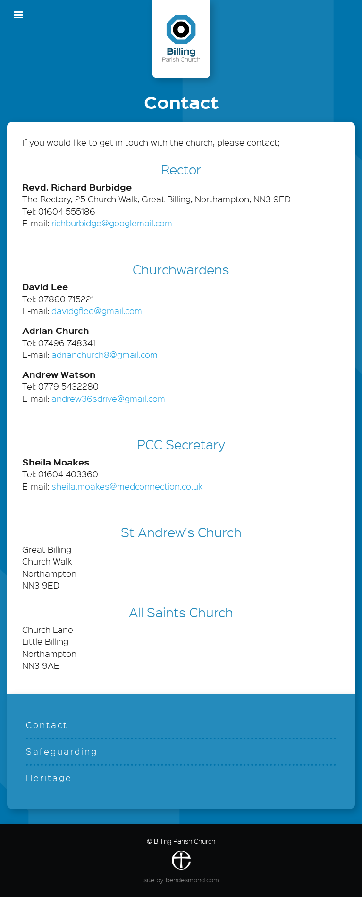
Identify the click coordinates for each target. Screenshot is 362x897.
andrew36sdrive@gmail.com (108, 398)
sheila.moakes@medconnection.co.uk (126, 486)
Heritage (49, 777)
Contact (47, 725)
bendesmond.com (192, 880)
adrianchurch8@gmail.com (104, 354)
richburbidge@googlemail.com (111, 223)
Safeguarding (62, 751)
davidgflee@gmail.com (96, 310)
